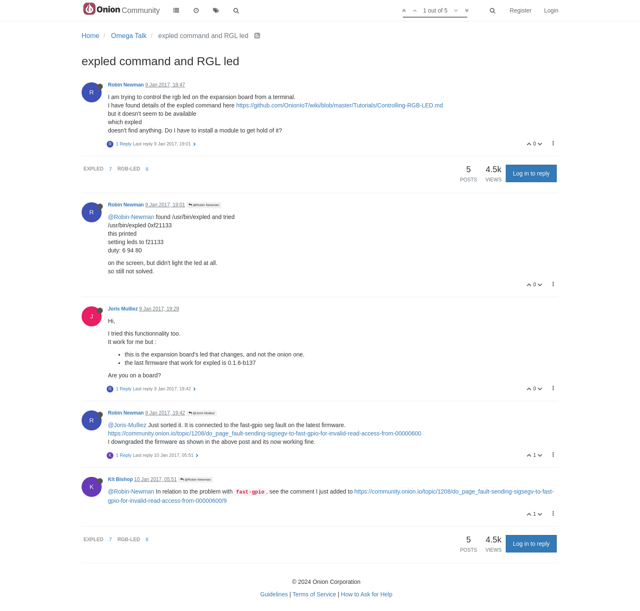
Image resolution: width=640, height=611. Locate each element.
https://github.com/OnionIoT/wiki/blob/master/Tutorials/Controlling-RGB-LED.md (339, 105)
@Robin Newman (204, 205)
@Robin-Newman (131, 217)
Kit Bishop (120, 479)
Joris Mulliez (123, 309)
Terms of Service (314, 594)
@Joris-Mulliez (127, 425)
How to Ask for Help (366, 594)
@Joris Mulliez (202, 413)
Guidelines (274, 594)
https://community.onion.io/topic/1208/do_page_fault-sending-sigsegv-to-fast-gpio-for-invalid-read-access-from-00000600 (264, 433)
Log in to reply (531, 173)
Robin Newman (126, 85)
